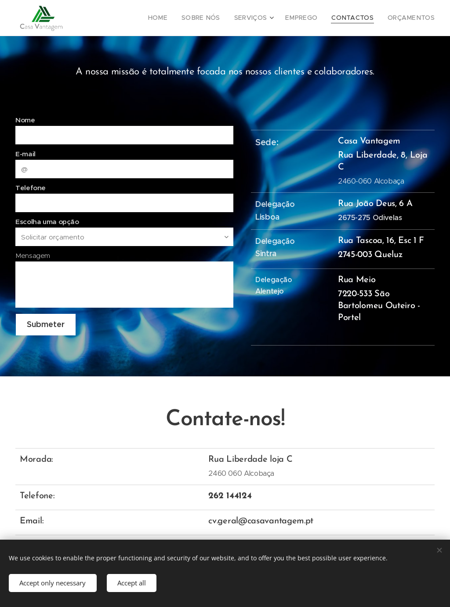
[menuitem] (177, 18)
